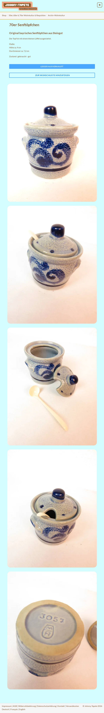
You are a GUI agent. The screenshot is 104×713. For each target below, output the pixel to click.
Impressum (6, 706)
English (22, 709)
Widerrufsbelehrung (27, 706)
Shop (4, 15)
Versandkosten (72, 706)
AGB (15, 706)
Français (14, 709)
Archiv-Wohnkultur (56, 15)
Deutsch (5, 709)
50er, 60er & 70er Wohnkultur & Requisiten (27, 15)
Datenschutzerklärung (46, 706)
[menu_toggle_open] (99, 4)
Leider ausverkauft (52, 66)
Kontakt (61, 706)
